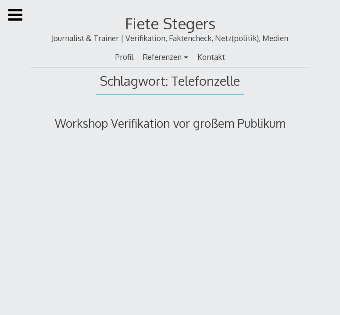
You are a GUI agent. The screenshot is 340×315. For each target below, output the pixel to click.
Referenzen (162, 57)
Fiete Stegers (170, 23)
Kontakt (211, 57)
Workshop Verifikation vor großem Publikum (170, 123)
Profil (124, 57)
